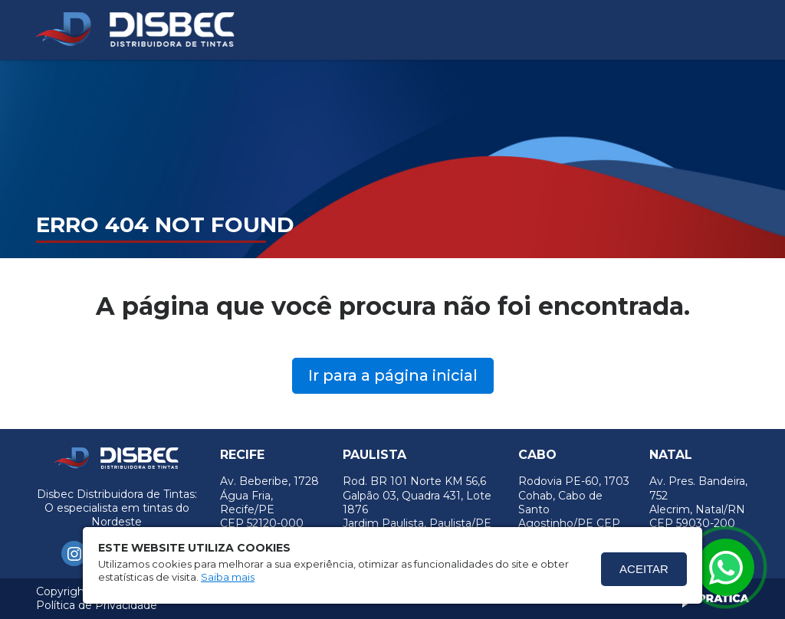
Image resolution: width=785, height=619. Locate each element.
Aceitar (643, 568)
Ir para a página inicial (393, 375)
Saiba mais (228, 577)
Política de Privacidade (96, 605)
